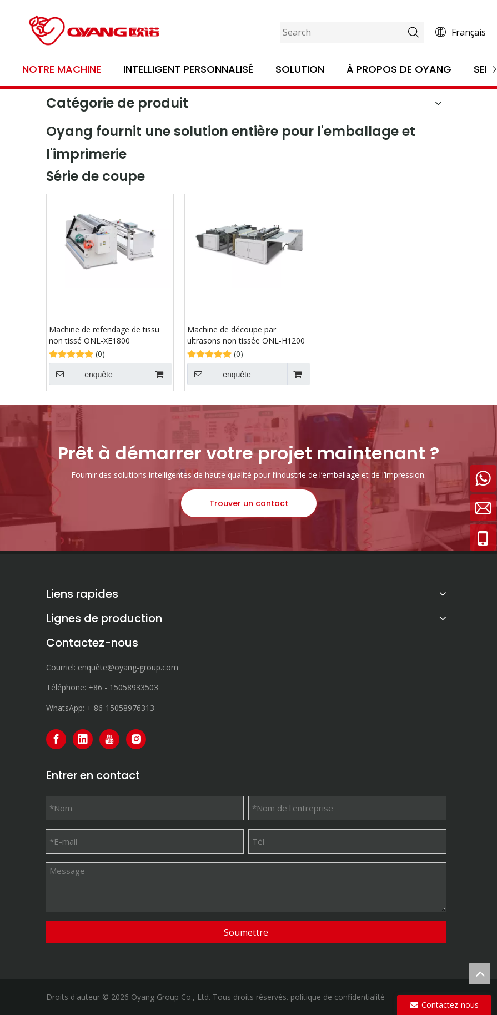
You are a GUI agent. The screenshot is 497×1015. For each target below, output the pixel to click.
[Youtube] (109, 739)
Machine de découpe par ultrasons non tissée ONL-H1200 (246, 335)
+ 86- (96, 708)
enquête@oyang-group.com (128, 667)
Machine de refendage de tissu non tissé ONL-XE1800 (104, 335)
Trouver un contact (248, 503)
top (479, 973)
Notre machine (61, 69)
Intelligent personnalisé (188, 69)
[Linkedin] (83, 739)
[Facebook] (56, 739)
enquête (81, 374)
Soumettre (246, 932)
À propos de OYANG (399, 69)
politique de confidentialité (337, 997)
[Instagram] (136, 739)
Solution (299, 69)
